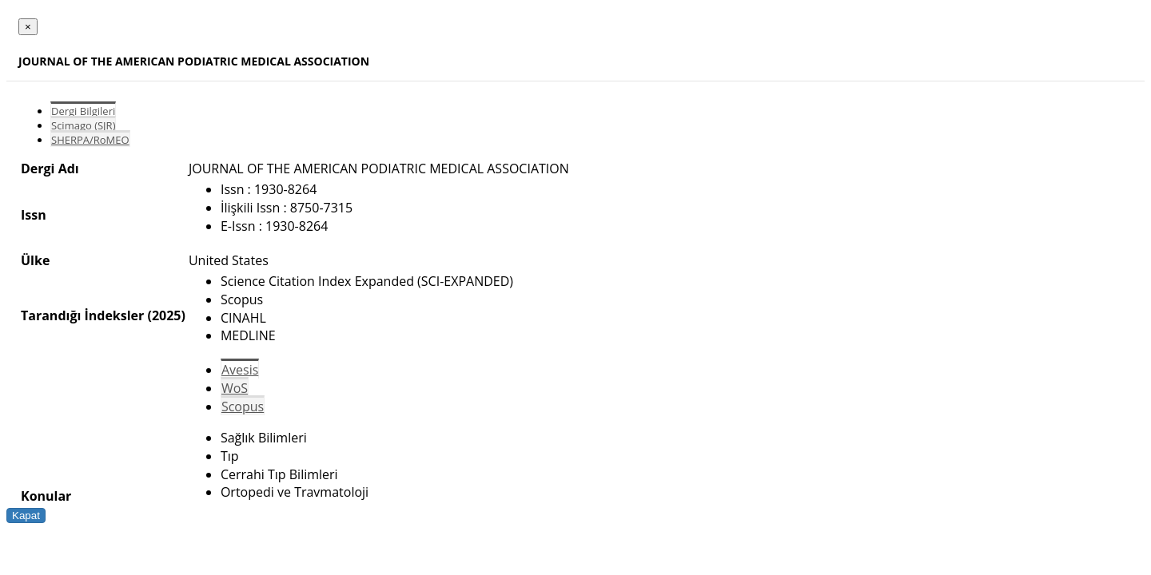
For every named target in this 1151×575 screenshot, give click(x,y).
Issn (33, 215)
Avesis (239, 370)
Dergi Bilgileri (83, 111)
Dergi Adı (50, 168)
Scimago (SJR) (83, 125)
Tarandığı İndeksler (82, 315)
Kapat (26, 515)
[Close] (28, 26)
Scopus (242, 406)
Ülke (35, 260)
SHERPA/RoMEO (90, 140)
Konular (46, 496)
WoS (234, 388)
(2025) (166, 315)
